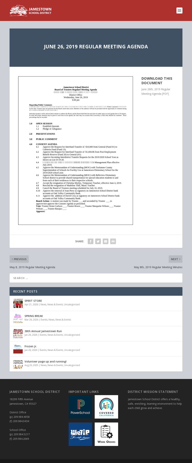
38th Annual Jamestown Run (43, 331)
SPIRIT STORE (33, 300)
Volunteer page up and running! (46, 361)
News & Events (55, 304)
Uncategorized (72, 304)
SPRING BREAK (34, 316)
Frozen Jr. (31, 346)
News (43, 304)
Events (44, 319)
